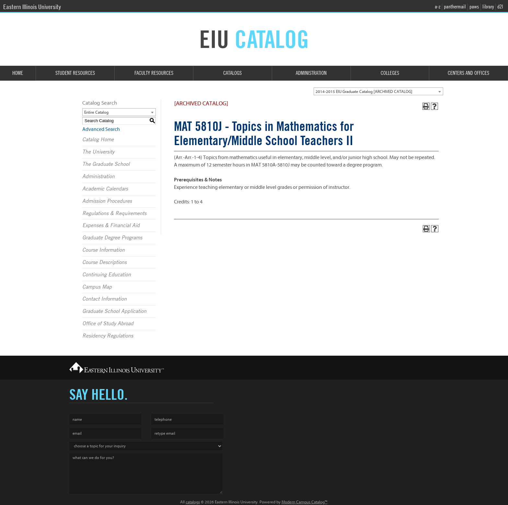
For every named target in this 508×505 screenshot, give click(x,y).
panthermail (455, 7)
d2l (500, 7)
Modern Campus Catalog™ (304, 501)
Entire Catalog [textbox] (96, 112)
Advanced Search (101, 129)
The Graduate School (106, 164)
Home (17, 73)
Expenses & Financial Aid (111, 225)
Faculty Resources (153, 73)
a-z (437, 7)
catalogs (193, 501)
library (488, 7)
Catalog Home (98, 139)
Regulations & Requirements (114, 213)
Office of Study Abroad (107, 323)
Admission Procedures (107, 201)
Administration (311, 73)
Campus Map (97, 287)
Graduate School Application (114, 311)
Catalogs (232, 73)
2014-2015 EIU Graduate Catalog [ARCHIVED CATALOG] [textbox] (364, 91)
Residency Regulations (107, 336)
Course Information (103, 250)
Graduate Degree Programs (112, 238)
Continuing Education (106, 274)
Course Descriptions (104, 262)
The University (98, 152)
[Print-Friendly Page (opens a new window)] (426, 106)
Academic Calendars (105, 189)
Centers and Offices (468, 73)
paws (474, 7)
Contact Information (104, 299)
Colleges (390, 73)
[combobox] (378, 91)
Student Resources (75, 73)
